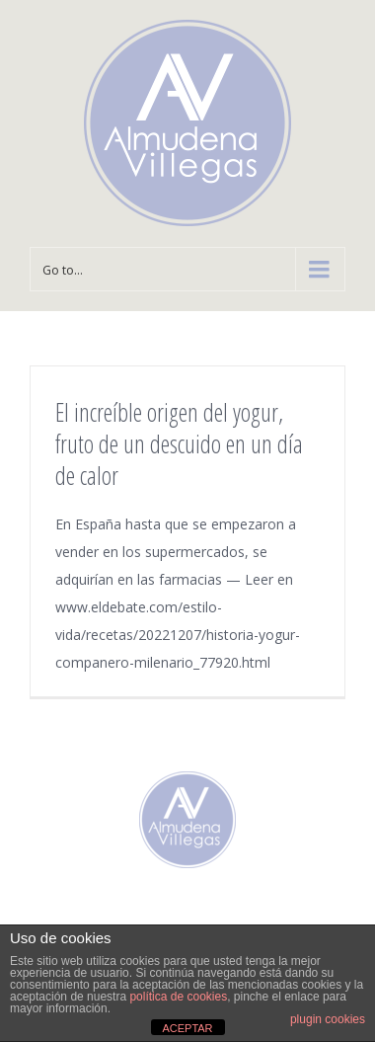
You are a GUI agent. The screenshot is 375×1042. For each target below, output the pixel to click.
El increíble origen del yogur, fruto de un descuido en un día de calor (179, 443)
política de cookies (178, 996)
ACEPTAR (187, 1028)
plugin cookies (327, 1019)
